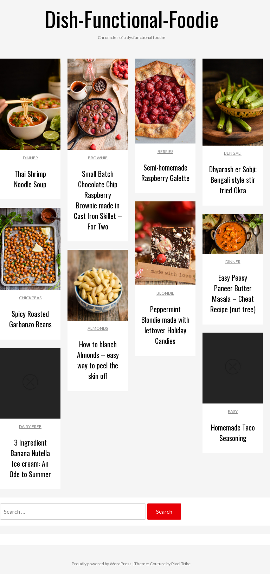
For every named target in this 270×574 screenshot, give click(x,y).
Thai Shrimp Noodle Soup (30, 178)
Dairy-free (30, 426)
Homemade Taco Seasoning (233, 432)
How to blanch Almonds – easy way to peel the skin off (98, 360)
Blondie (165, 293)
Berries (165, 151)
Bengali (233, 153)
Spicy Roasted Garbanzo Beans (30, 318)
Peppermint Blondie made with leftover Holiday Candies (165, 325)
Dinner (30, 157)
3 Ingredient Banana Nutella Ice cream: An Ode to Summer (30, 458)
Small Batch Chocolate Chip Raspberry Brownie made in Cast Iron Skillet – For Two (98, 200)
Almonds (98, 328)
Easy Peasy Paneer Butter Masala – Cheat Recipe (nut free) (233, 293)
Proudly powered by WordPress (101, 563)
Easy (233, 411)
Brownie (98, 157)
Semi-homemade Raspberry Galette (165, 172)
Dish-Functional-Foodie (132, 18)
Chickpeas (30, 297)
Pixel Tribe (181, 563)
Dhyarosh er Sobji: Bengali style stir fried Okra (233, 179)
